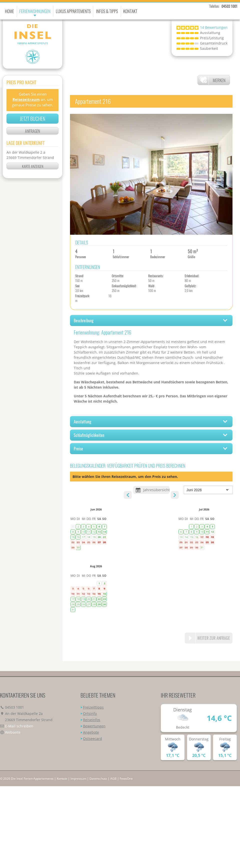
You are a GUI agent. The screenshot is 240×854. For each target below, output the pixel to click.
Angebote (91, 732)
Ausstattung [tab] (82, 422)
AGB (113, 778)
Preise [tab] (78, 449)
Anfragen (32, 131)
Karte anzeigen (32, 166)
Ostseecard (92, 738)
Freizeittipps (93, 707)
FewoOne (126, 778)
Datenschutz (98, 778)
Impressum (78, 778)
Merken (219, 80)
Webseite (12, 732)
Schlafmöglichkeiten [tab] (89, 435)
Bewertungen (214, 27)
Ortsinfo (90, 713)
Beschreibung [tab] (84, 321)
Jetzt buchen (32, 118)
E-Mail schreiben (19, 726)
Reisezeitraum (26, 99)
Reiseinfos (91, 719)
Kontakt (62, 778)
